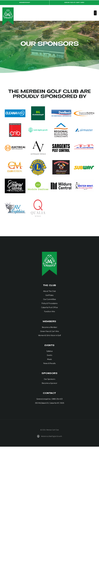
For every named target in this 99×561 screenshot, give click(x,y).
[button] (95, 13)
